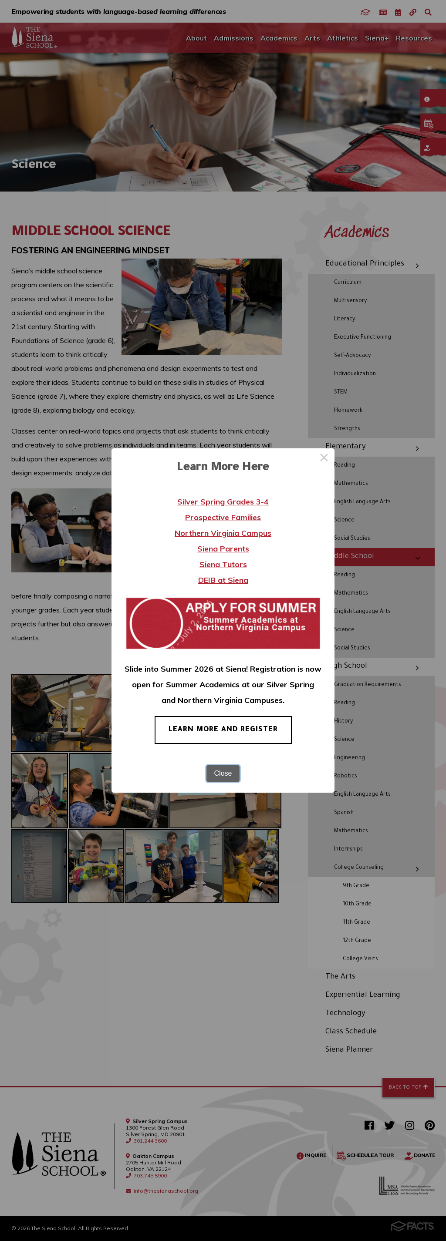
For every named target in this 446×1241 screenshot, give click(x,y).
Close (223, 773)
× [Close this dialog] (324, 458)
